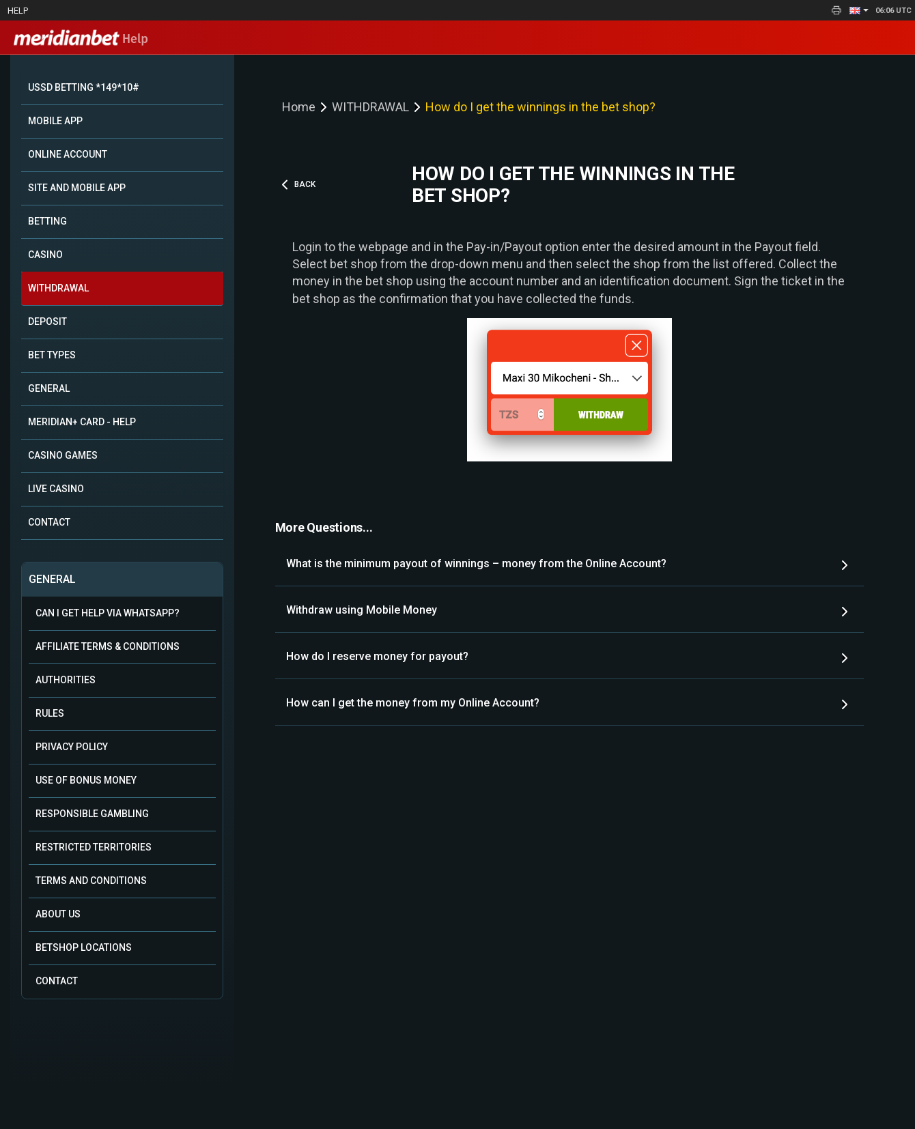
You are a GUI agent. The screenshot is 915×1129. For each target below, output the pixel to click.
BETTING (47, 221)
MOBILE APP (55, 120)
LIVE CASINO (56, 488)
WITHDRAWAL (58, 288)
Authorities (66, 679)
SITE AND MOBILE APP (77, 187)
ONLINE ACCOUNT (67, 154)
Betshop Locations (84, 947)
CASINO (45, 254)
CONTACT (49, 522)
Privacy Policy (72, 746)
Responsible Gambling (92, 813)
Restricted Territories (94, 847)
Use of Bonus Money (86, 780)
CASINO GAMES (63, 455)
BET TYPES (52, 354)
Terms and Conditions (91, 880)
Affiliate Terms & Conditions (108, 646)
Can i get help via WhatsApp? (108, 613)
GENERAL (49, 388)
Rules (50, 713)
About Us (58, 914)
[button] (859, 10)
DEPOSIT (47, 321)
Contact (57, 980)
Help (18, 10)
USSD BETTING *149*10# (83, 87)
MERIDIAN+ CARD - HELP (82, 421)
